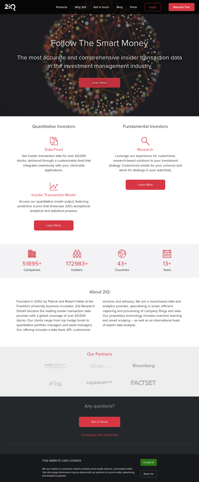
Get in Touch (99, 422)
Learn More (99, 82)
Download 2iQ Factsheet (99, 434)
